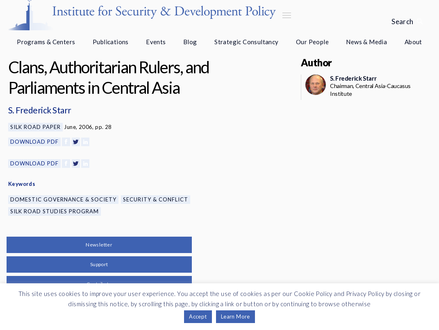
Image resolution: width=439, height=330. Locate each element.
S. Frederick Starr (39, 110)
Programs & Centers (46, 41)
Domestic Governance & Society (63, 199)
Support (99, 264)
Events (156, 41)
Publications (111, 41)
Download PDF (34, 141)
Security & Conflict (155, 199)
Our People (312, 41)
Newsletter (99, 245)
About (413, 41)
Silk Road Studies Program (54, 211)
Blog (190, 41)
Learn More (235, 316)
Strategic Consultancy (246, 41)
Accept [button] (198, 316)
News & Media (366, 41)
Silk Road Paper (35, 127)
